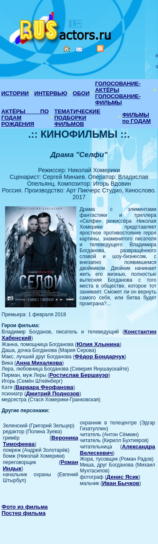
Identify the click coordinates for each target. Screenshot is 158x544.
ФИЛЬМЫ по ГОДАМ (136, 118)
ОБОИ (81, 93)
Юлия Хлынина (98, 344)
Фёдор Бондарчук (100, 356)
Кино (61, 26)
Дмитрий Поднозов (53, 393)
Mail (79, 49)
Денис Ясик (123, 477)
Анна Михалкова (39, 363)
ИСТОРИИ (15, 93)
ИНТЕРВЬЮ (50, 93)
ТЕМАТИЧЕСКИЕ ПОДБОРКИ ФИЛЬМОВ (77, 117)
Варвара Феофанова (44, 387)
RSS (100, 48)
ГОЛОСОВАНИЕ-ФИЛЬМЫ (118, 99)
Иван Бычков (120, 483)
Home (66, 49)
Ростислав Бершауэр (78, 375)
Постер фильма (24, 513)
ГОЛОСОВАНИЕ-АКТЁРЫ (118, 86)
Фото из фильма (25, 507)
